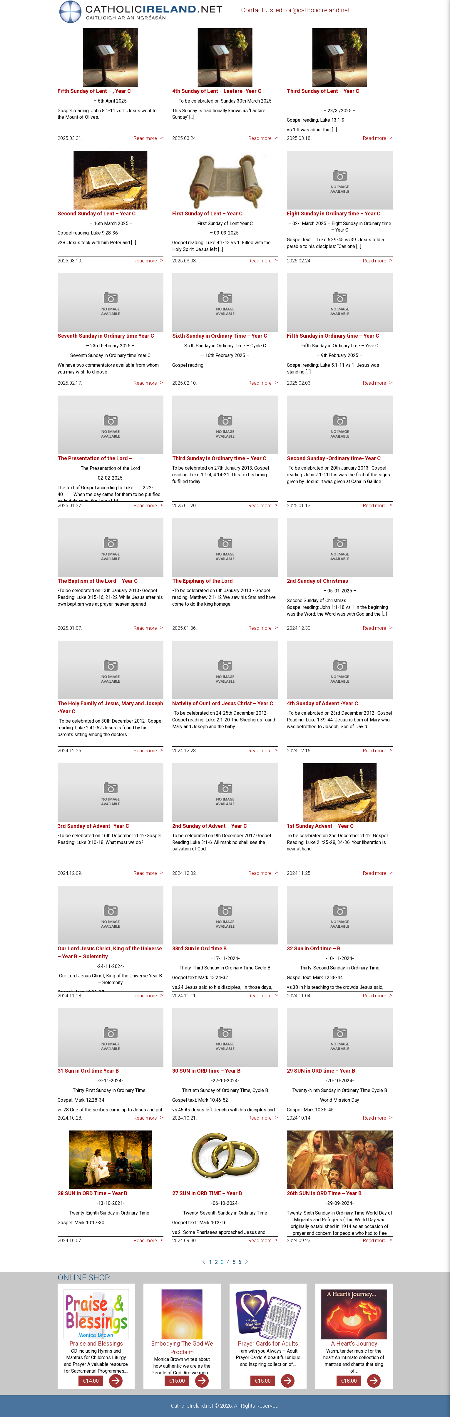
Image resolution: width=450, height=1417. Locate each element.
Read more (145, 138)
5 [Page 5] (233, 1262)
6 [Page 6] (239, 1262)
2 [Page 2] (216, 1262)
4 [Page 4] (228, 1262)
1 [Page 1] (210, 1262)
